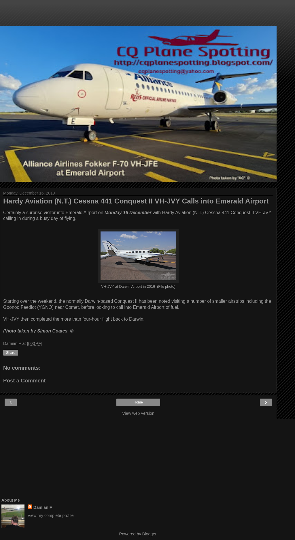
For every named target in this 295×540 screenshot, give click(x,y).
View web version (138, 413)
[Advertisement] (138, 16)
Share (10, 353)
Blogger (149, 534)
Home (138, 402)
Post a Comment (24, 381)
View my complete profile (51, 515)
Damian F (42, 507)
